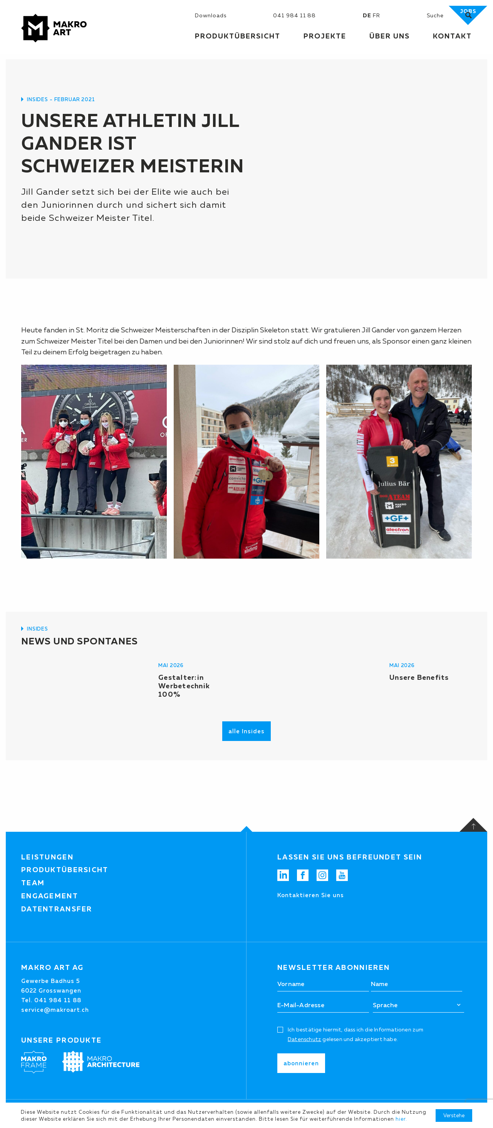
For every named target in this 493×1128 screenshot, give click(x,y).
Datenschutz (304, 1039)
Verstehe (453, 1115)
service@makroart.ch (55, 1009)
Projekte (325, 36)
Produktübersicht (65, 870)
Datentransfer (56, 909)
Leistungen (47, 857)
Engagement (49, 896)
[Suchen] (446, 15)
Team (33, 883)
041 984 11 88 (294, 15)
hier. (401, 1119)
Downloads (210, 15)
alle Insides (246, 731)
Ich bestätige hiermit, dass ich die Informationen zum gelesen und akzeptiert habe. (356, 1034)
